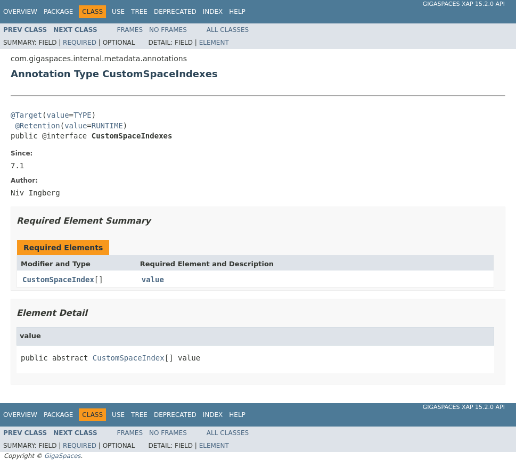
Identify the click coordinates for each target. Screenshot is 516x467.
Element (214, 42)
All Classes (228, 30)
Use (118, 11)
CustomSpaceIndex (58, 279)
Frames (130, 30)
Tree (139, 11)
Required (79, 42)
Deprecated (175, 11)
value (57, 115)
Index (213, 11)
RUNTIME (107, 125)
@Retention (37, 125)
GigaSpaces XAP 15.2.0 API (464, 4)
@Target (26, 115)
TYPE (82, 115)
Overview (20, 11)
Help (237, 11)
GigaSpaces (62, 456)
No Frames (168, 30)
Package (58, 11)
